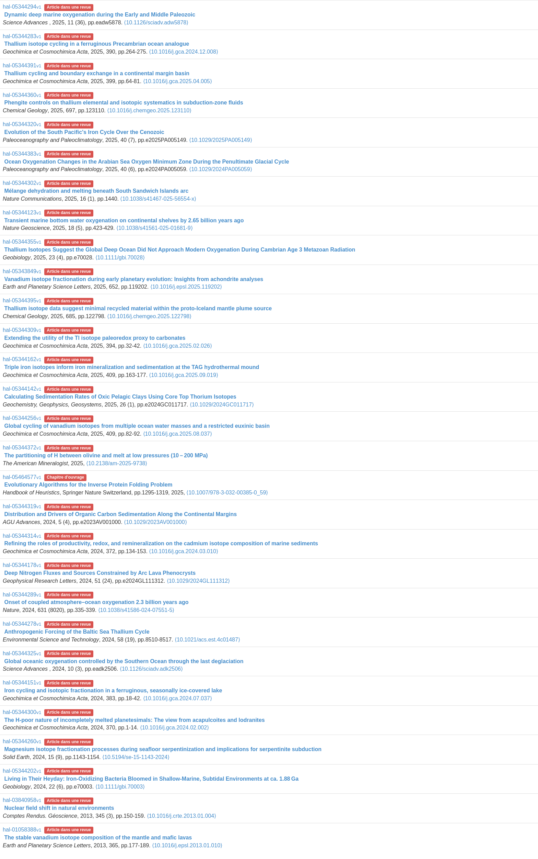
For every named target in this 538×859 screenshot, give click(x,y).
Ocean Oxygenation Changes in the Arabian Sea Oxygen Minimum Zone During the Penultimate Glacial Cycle (146, 162)
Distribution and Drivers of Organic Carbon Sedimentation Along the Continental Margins (120, 514)
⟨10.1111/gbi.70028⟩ (120, 257)
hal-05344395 (22, 300)
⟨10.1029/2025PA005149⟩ (220, 140)
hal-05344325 (22, 653)
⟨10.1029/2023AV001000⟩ (155, 522)
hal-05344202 (22, 771)
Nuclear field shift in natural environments (59, 808)
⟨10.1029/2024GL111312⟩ (198, 581)
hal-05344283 (22, 36)
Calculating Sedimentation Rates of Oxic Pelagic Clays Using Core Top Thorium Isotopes (120, 397)
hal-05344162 (22, 359)
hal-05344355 (22, 242)
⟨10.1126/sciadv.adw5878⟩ (156, 22)
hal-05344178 (22, 565)
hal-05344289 (22, 595)
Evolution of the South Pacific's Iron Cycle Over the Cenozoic (84, 132)
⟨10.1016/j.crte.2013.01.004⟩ (181, 816)
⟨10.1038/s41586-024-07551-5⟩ (136, 610)
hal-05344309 (22, 330)
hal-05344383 (22, 154)
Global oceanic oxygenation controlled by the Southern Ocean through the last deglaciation (123, 661)
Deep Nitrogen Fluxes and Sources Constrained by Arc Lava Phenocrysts (100, 573)
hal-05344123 (22, 212)
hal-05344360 (22, 95)
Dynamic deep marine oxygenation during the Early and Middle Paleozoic (99, 15)
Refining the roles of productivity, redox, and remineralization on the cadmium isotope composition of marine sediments (161, 543)
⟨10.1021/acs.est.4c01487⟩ (207, 640)
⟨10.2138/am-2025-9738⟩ (116, 463)
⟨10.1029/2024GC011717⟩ (222, 405)
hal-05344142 (22, 389)
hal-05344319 (22, 506)
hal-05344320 (22, 124)
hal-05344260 (22, 741)
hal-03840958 (22, 800)
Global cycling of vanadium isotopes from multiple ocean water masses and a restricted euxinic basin (137, 426)
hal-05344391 (22, 65)
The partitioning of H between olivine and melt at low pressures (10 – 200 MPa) (106, 455)
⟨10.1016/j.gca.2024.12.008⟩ (183, 52)
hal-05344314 (22, 536)
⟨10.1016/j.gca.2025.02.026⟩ (177, 346)
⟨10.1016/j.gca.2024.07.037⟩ (177, 698)
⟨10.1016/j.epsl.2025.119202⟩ (186, 287)
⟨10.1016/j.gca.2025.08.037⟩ (177, 434)
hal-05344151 (22, 682)
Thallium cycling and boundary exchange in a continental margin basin (96, 73)
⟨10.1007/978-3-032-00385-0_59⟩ (227, 492)
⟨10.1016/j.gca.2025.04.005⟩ (177, 81)
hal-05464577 (22, 477)
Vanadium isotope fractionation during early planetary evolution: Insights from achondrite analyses (133, 279)
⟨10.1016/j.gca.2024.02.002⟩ (174, 727)
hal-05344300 (22, 712)
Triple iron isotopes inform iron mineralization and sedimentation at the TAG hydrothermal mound (131, 367)
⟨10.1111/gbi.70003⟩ (120, 787)
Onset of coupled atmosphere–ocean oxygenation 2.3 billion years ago (96, 602)
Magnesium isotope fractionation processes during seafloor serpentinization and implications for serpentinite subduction (162, 749)
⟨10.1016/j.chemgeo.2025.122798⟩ (149, 316)
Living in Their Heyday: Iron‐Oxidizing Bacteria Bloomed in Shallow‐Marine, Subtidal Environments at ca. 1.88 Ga (151, 779)
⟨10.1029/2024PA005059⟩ (220, 169)
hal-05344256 (22, 418)
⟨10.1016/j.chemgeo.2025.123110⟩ (149, 110)
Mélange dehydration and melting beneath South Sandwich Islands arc (96, 191)
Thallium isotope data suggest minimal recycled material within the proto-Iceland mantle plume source (138, 308)
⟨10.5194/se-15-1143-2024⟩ (135, 757)
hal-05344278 (22, 624)
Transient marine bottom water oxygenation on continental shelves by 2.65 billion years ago (124, 220)
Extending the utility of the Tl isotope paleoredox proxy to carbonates (94, 338)
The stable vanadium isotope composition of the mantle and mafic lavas (98, 837)
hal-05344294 (22, 7)
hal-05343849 (22, 271)
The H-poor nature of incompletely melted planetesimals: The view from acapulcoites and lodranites (134, 720)
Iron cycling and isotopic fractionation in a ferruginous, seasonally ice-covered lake (113, 690)
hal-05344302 (22, 183)
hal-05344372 (22, 447)
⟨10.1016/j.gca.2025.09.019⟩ (183, 375)
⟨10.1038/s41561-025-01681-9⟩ (154, 228)
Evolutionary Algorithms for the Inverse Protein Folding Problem (88, 485)
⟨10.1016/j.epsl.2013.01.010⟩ (187, 845)
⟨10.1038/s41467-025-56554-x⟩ (158, 199)
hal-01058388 (22, 830)
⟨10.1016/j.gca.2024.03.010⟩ (183, 551)
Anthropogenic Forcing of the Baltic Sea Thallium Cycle (76, 632)
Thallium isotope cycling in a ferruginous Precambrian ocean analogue (96, 44)
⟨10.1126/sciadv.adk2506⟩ (151, 669)
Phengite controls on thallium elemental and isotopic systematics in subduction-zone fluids (123, 102)
